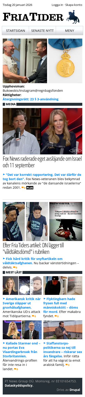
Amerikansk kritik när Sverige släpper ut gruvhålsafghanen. (22, 303)
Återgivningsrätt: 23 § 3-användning (30, 99)
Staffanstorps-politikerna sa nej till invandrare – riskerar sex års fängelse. (62, 349)
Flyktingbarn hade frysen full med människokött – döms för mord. (60, 305)
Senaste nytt (42, 30)
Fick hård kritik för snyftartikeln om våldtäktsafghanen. (33, 261)
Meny (69, 30)
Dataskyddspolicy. (19, 385)
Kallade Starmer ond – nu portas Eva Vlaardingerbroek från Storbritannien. (21, 349)
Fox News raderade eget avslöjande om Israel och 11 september (42, 161)
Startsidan (15, 30)
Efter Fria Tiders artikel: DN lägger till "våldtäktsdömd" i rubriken (33, 248)
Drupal (75, 390)
